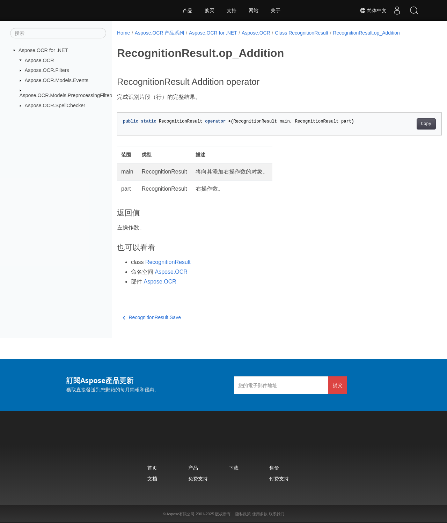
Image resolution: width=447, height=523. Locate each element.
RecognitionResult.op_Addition (366, 33)
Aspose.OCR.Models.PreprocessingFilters (67, 95)
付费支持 (279, 478)
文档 (152, 478)
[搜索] (58, 33)
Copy (403, 123)
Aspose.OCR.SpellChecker (55, 105)
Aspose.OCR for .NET (43, 50)
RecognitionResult (168, 262)
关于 (275, 10)
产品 (187, 10)
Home (123, 33)
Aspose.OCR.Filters (47, 70)
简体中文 (372, 10)
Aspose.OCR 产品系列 (159, 33)
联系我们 (276, 514)
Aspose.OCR (39, 60)
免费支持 (198, 478)
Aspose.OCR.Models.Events (56, 80)
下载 (234, 467)
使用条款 (260, 514)
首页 (152, 467)
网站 (253, 10)
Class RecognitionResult (301, 33)
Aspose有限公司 (181, 514)
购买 (209, 10)
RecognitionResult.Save (152, 317)
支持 (231, 10)
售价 (274, 467)
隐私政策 (243, 514)
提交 (338, 385)
